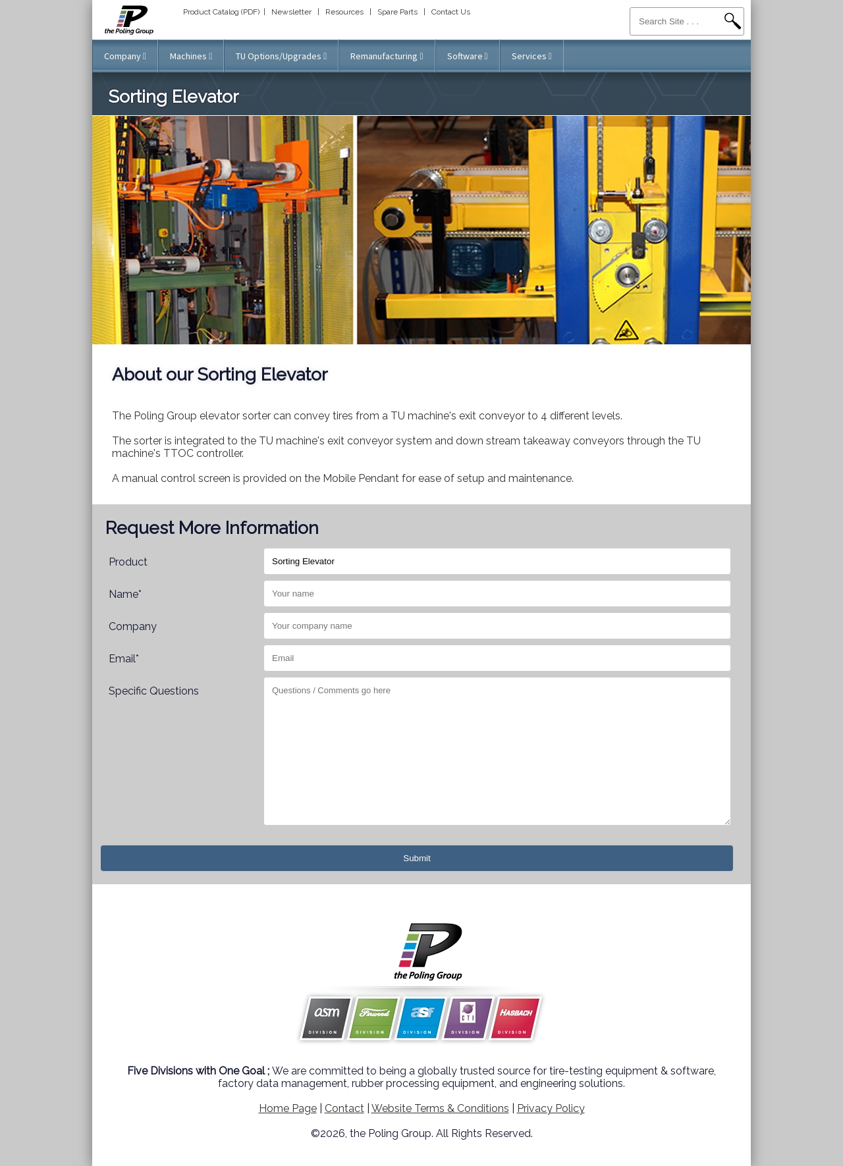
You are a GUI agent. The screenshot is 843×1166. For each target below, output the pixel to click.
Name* (125, 594)
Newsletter (291, 11)
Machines (191, 56)
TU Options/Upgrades (281, 56)
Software (467, 56)
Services (532, 56)
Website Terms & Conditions (440, 1108)
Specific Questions (154, 691)
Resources (344, 11)
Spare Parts (397, 11)
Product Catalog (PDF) (221, 11)
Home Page (288, 1108)
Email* (124, 658)
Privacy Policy (551, 1108)
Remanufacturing (386, 56)
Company (125, 56)
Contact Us (450, 11)
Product (128, 562)
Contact (344, 1108)
